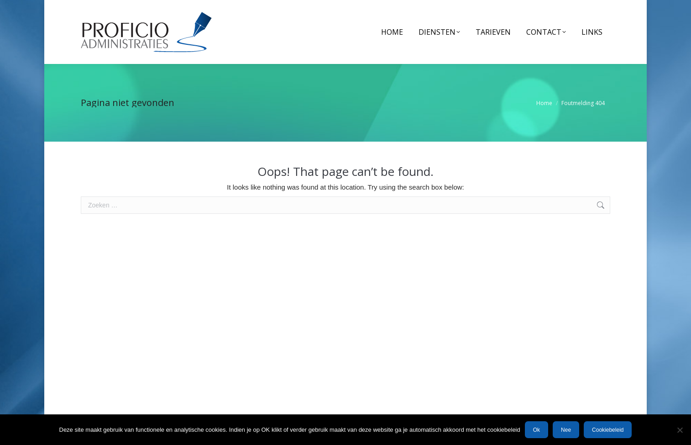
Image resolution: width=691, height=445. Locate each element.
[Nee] (679, 429)
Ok (536, 430)
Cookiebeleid (607, 430)
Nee (566, 430)
